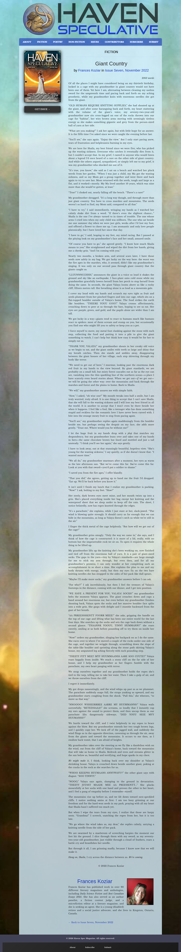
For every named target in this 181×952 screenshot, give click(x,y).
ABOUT (27, 42)
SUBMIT (153, 42)
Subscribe (90, 947)
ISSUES (95, 42)
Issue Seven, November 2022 (127, 70)
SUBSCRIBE (136, 42)
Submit (107, 947)
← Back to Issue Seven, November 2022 (90, 922)
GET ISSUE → (42, 109)
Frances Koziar (89, 70)
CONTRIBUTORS (114, 42)
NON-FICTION (76, 42)
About (73, 947)
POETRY (58, 42)
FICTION (42, 42)
